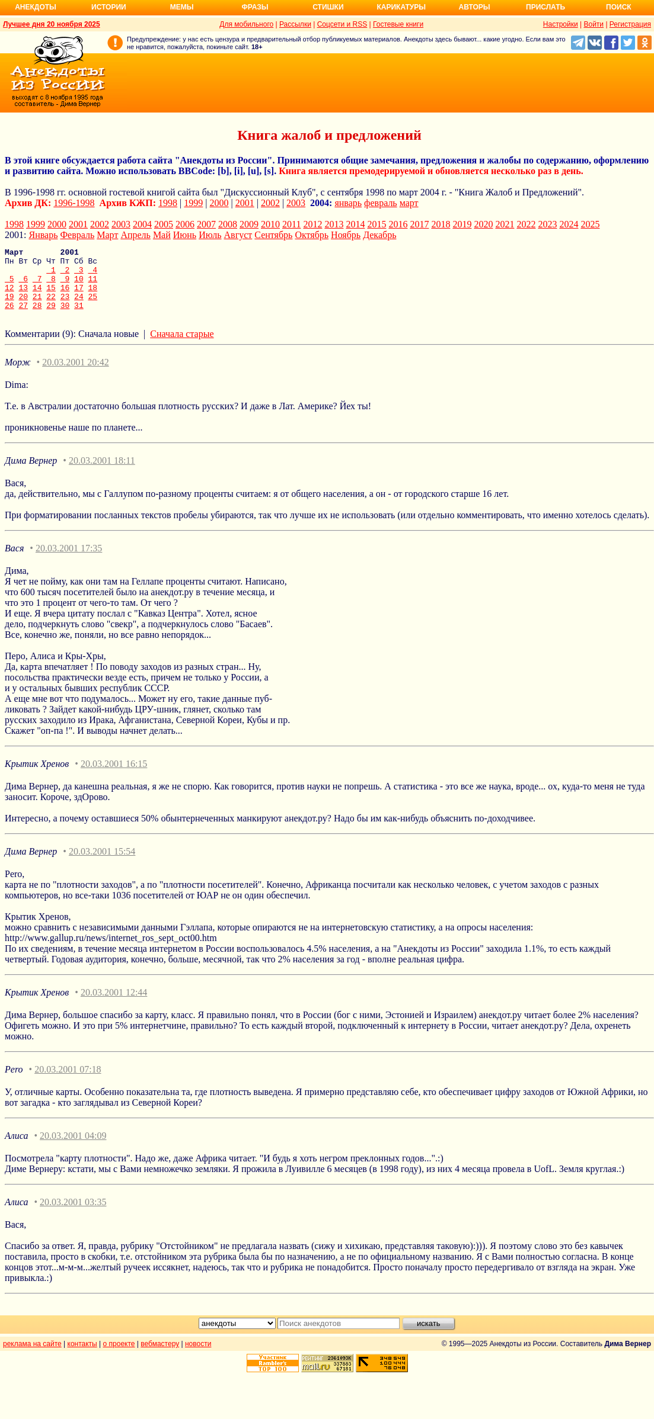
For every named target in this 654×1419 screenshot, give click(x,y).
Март (107, 235)
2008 (227, 224)
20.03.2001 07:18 (67, 1082)
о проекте (119, 1356)
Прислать (545, 7)
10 (79, 285)
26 (9, 317)
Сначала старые (181, 346)
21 (37, 306)
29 (51, 317)
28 (37, 317)
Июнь (184, 235)
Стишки (327, 7)
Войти (593, 24)
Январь (43, 235)
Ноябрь (346, 235)
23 (65, 306)
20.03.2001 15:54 (102, 864)
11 (93, 285)
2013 (333, 224)
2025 (589, 224)
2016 (397, 224)
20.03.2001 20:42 (75, 375)
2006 (185, 224)
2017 (419, 224)
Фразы (254, 7)
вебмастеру (160, 1356)
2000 (219, 203)
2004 (142, 224)
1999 (193, 203)
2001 (244, 203)
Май (162, 235)
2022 (525, 224)
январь (348, 203)
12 (9, 296)
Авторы (474, 7)
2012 (312, 224)
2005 (163, 224)
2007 (206, 224)
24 (79, 306)
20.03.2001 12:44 (114, 1005)
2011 (291, 224)
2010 (270, 224)
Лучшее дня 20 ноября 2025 (51, 24)
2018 (440, 224)
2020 (483, 224)
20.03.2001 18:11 (102, 473)
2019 (461, 224)
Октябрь (311, 235)
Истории (108, 7)
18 (93, 296)
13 (23, 296)
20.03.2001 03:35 (73, 1214)
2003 (295, 203)
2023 (547, 224)
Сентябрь (273, 235)
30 (65, 317)
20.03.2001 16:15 (114, 776)
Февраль (77, 235)
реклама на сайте (32, 1356)
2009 (249, 224)
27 (23, 317)
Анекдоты (35, 7)
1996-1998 (73, 203)
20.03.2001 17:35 (69, 561)
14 (37, 296)
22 (51, 306)
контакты (82, 1356)
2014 (355, 224)
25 (93, 306)
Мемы (182, 7)
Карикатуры (401, 7)
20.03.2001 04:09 (73, 1148)
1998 (167, 203)
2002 (270, 203)
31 (79, 317)
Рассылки (295, 24)
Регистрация (630, 24)
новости (198, 1356)
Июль (210, 235)
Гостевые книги (398, 24)
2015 (376, 224)
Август (238, 235)
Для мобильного (246, 24)
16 (65, 296)
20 (23, 306)
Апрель (135, 235)
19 (9, 306)
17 (79, 296)
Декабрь (379, 235)
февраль (380, 203)
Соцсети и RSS (342, 24)
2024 (568, 224)
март (409, 203)
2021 (504, 224)
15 (51, 296)
